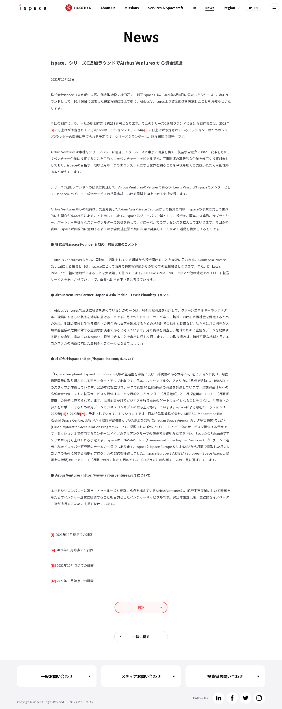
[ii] (146, 130)
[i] (52, 130)
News (209, 7)
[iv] (82, 413)
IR (194, 7)
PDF (141, 607)
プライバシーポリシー (83, 702)
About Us (108, 7)
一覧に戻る (141, 636)
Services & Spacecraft (166, 7)
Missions (132, 7)
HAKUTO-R (82, 7)
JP (250, 8)
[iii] (63, 413)
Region (229, 7)
